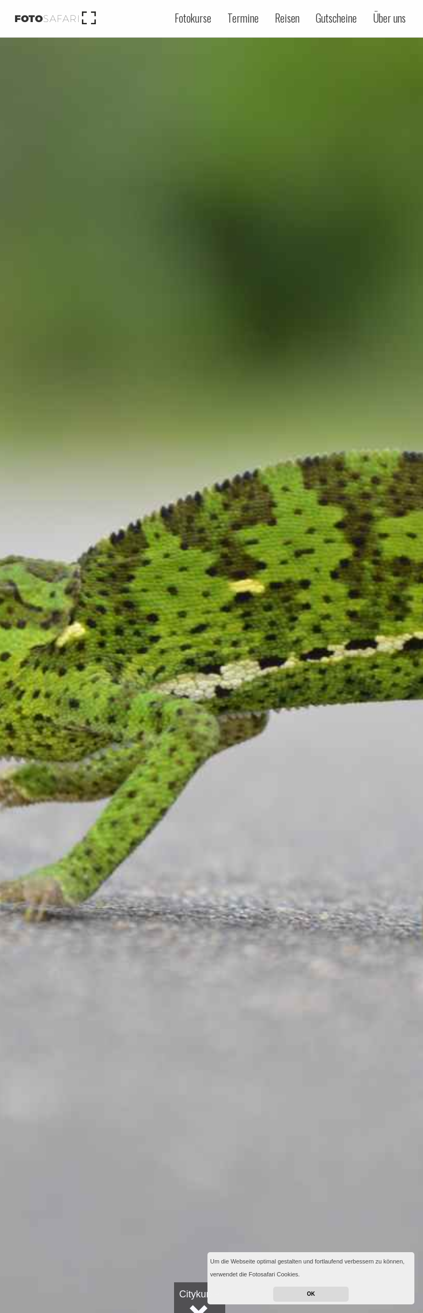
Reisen (287, 18)
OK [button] (311, 1294)
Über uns (389, 18)
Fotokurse (193, 18)
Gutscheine (336, 18)
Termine (243, 18)
